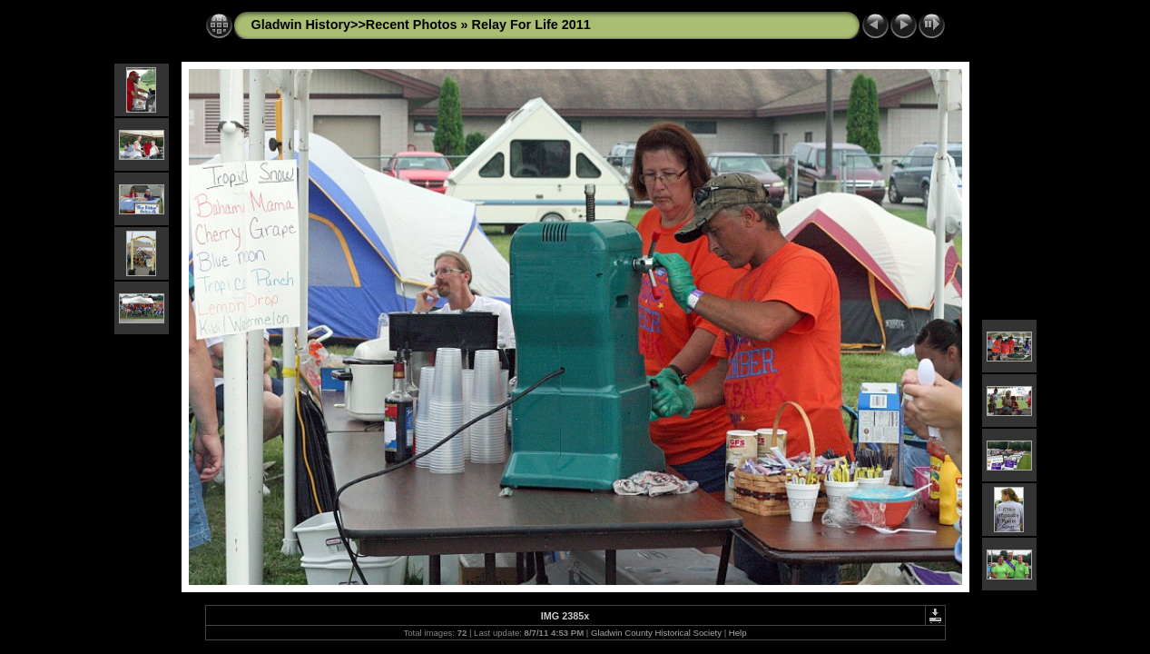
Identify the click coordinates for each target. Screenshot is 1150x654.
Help (738, 633)
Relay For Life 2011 (531, 24)
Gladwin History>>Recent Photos (354, 24)
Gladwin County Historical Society (656, 633)
